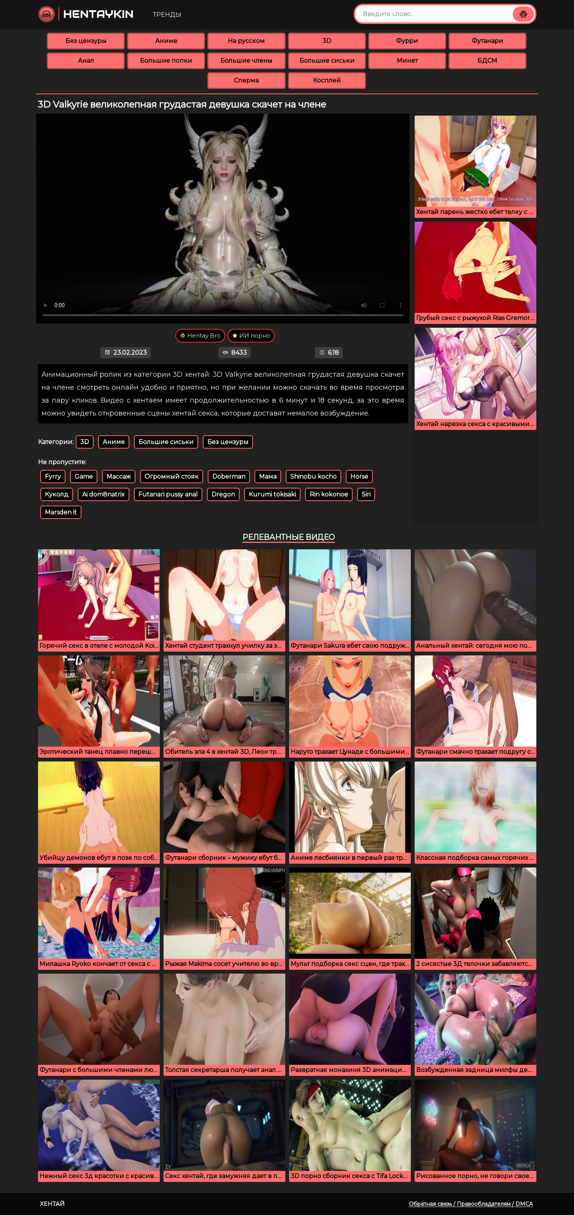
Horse (359, 476)
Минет (407, 60)
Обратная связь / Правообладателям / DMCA (471, 1204)
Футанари (487, 40)
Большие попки (166, 60)
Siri (366, 494)
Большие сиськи (327, 60)
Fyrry (53, 476)
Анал (86, 60)
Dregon (223, 494)
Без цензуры (86, 40)
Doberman (228, 476)
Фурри (407, 40)
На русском (246, 40)
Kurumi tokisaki (272, 494)
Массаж (119, 476)
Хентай (52, 1203)
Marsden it (61, 512)
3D (327, 40)
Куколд (56, 494)
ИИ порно (251, 335)
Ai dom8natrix (103, 494)
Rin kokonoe (329, 494)
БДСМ (487, 60)
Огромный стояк (172, 476)
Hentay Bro (200, 335)
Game (84, 476)
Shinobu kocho (313, 476)
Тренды (167, 14)
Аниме (166, 40)
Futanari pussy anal (168, 494)
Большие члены (246, 60)
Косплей (327, 80)
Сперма (246, 80)
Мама (268, 476)
